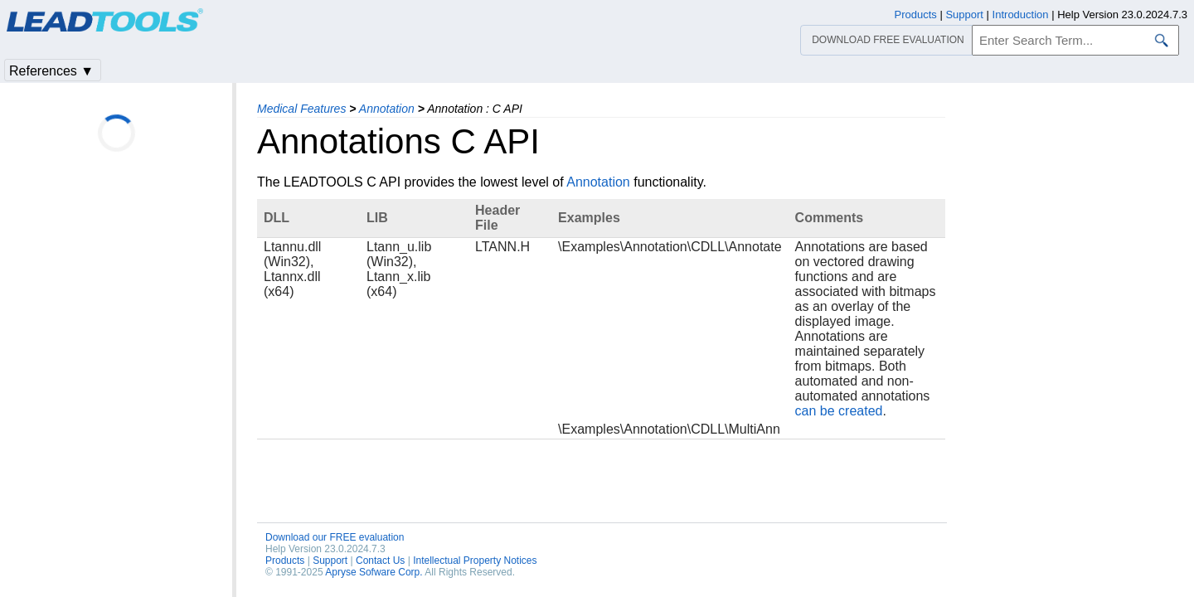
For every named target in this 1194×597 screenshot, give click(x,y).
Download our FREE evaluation (334, 537)
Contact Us (380, 560)
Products (284, 560)
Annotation (387, 108)
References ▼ (51, 71)
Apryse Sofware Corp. (373, 572)
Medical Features (301, 108)
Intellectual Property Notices (474, 560)
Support (330, 560)
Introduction (1021, 14)
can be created (839, 411)
